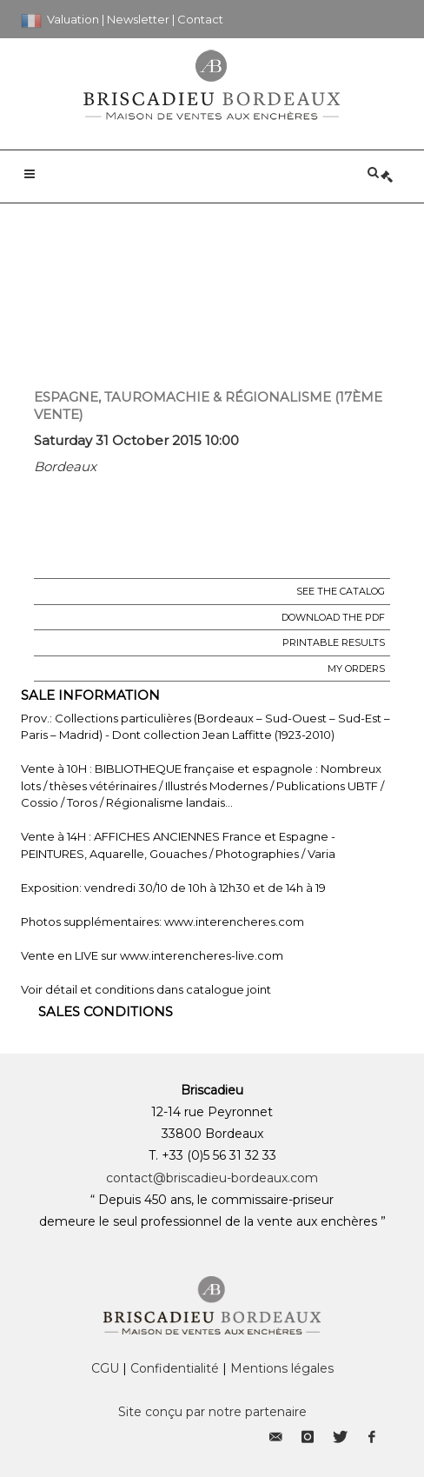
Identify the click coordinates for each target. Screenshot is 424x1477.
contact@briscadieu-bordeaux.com (212, 1178)
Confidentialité (174, 1368)
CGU (105, 1368)
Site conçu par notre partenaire (212, 1412)
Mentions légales (282, 1368)
